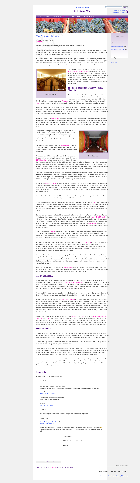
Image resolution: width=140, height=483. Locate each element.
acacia (113, 62)
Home (39, 16)
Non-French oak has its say (48, 36)
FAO (94, 202)
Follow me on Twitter (121, 10)
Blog (72, 16)
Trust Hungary (55, 118)
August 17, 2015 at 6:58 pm (47, 423)
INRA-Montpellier (41, 160)
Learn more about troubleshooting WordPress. (114, 476)
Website (65, 445)
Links (79, 16)
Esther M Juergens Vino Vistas (49, 422)
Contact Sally (89, 16)
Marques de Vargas (51, 183)
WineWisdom (82, 7)
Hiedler (48, 318)
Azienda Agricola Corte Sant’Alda (74, 282)
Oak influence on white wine (117, 46)
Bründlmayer (97, 316)
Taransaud (65, 101)
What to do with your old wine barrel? (119, 41)
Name (67, 436)
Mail (72, 440)
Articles (65, 16)
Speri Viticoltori (92, 223)
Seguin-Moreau (64, 145)
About (46, 16)
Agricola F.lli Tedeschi (98, 217)
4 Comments (39, 41)
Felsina (88, 242)
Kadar (38, 103)
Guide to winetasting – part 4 (118, 49)
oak (116, 62)
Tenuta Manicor (68, 267)
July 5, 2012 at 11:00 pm (46, 405)
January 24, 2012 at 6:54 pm (47, 393)
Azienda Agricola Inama (67, 299)
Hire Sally (55, 16)
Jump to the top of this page (122, 465)
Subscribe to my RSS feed (120, 12)
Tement (82, 316)
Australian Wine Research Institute (78, 71)
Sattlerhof (74, 316)
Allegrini (52, 231)
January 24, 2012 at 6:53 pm (47, 382)
